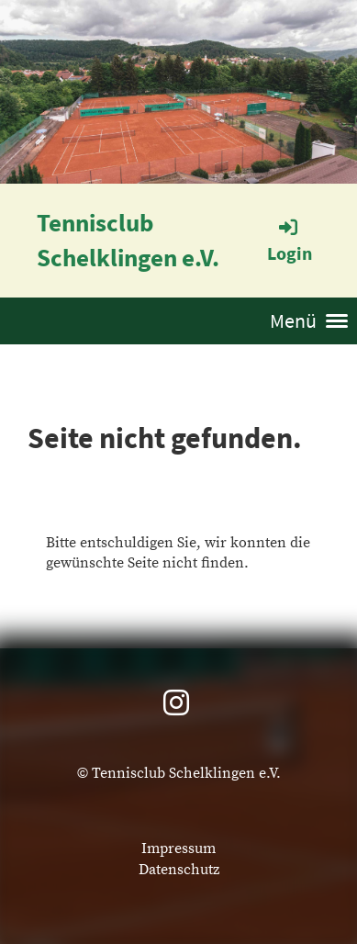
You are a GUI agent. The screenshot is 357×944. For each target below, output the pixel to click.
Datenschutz (179, 869)
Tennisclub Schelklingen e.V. (128, 240)
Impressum (178, 848)
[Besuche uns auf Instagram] (176, 705)
